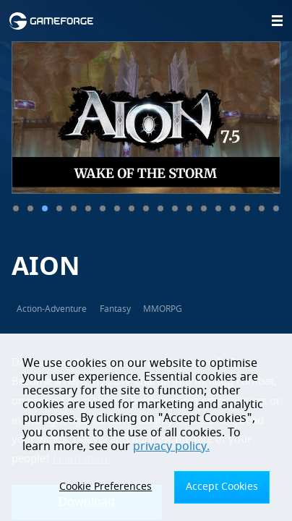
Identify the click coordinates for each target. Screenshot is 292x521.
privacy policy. (171, 446)
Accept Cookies (222, 486)
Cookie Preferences (105, 486)
